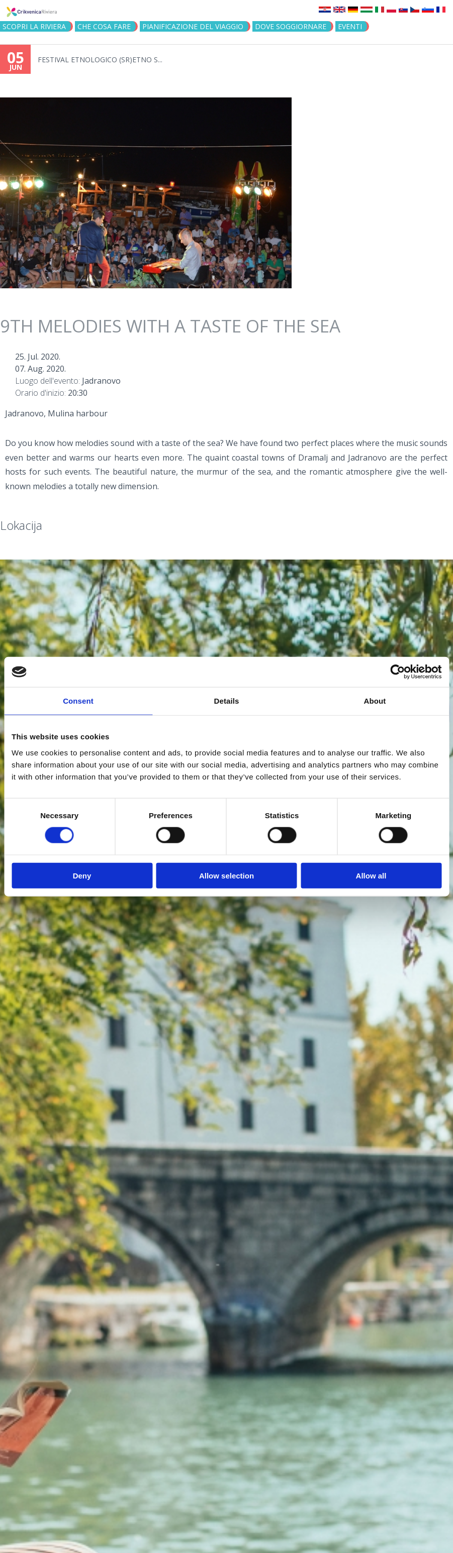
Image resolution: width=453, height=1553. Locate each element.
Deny (82, 875)
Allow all (371, 875)
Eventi (350, 26)
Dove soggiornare (290, 26)
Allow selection (226, 875)
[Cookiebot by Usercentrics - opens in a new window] (397, 672)
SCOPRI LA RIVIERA (34, 26)
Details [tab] (226, 701)
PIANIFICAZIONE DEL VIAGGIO (192, 26)
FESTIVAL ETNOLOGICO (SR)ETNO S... (100, 59)
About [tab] (375, 701)
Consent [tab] (78, 701)
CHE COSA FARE (104, 26)
